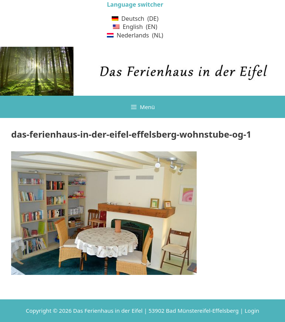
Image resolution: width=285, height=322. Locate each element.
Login (252, 310)
